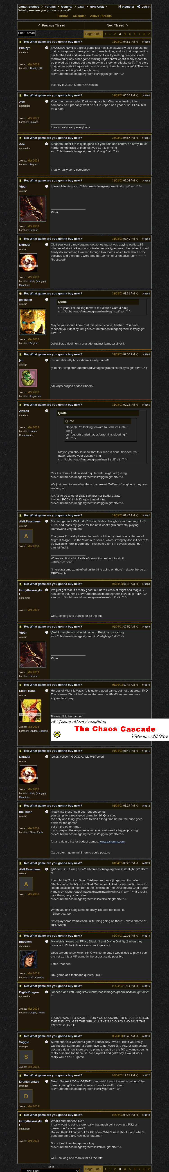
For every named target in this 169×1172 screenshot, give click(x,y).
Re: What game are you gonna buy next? (53, 41)
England (33, 122)
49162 (146, 180)
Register (126, 6)
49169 (146, 626)
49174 (146, 935)
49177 (146, 1075)
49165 (146, 354)
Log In (144, 6)
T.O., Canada (36, 977)
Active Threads (101, 16)
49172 (146, 805)
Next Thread (118, 25)
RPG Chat (97, 6)
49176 (146, 1036)
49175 (146, 986)
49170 (146, 684)
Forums (50, 6)
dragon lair (35, 396)
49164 (146, 293)
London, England (38, 731)
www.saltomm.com (111, 841)
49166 (146, 404)
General (66, 6)
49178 (146, 1115)
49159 (146, 41)
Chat (81, 6)
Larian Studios (28, 6)
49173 (146, 863)
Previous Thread (51, 25)
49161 (146, 138)
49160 (146, 95)
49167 (146, 515)
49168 (146, 584)
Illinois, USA (35, 68)
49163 (146, 238)
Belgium (33, 230)
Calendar (79, 16)
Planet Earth (36, 832)
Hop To (50, 1166)
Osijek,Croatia (37, 1012)
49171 (146, 751)
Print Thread (26, 33)
